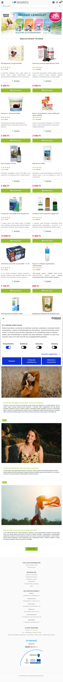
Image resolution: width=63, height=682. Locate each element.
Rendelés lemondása (31, 577)
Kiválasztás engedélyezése (31, 361)
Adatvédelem (31, 581)
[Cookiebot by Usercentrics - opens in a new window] (53, 318)
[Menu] (53, 2)
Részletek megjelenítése (49, 354)
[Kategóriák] (2, 2)
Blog (4, 420)
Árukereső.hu (31, 643)
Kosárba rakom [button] (15, 90)
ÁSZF (31, 586)
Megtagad (11, 361)
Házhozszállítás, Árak (31, 565)
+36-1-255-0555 (34, 630)
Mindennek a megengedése (51, 361)
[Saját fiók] (57, 2)
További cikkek (31, 549)
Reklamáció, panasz (31, 579)
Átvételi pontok (31, 567)
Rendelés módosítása (31, 574)
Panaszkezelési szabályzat (31, 583)
